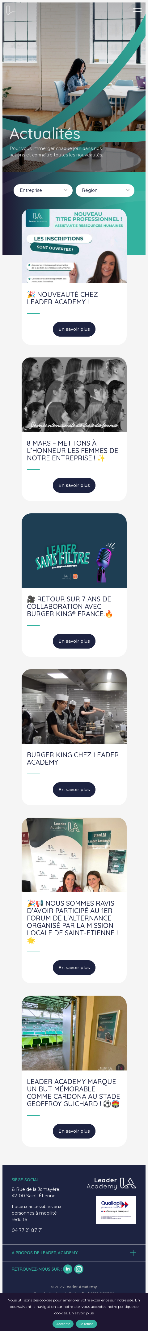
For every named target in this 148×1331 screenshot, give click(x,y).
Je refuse (86, 1324)
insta (78, 1269)
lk (67, 1269)
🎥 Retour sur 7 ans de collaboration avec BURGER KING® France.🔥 (70, 606)
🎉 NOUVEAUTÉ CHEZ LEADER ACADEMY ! (62, 298)
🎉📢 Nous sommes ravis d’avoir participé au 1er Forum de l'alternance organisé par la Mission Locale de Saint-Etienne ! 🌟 (72, 922)
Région (90, 190)
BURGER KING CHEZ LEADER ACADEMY (73, 758)
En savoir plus (74, 329)
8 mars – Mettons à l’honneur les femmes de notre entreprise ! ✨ (72, 450)
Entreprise (31, 190)
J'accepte (63, 1324)
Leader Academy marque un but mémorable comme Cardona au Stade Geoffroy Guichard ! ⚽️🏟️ (73, 1092)
